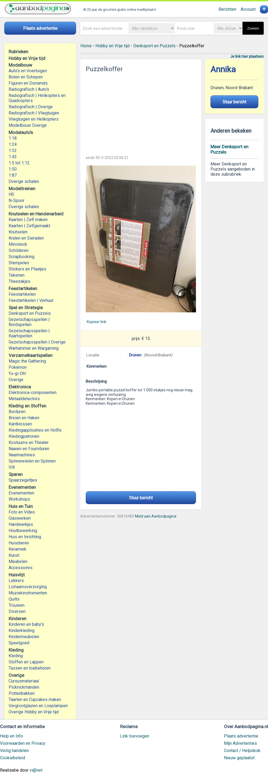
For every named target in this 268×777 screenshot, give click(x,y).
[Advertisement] (141, 112)
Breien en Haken (24, 417)
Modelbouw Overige (28, 125)
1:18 (13, 138)
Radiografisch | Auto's (29, 89)
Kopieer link (96, 322)
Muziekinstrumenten (28, 592)
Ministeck (18, 244)
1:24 (13, 144)
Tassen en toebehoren (30, 668)
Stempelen (19, 262)
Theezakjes (19, 281)
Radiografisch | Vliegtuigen (34, 112)
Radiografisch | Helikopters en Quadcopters (37, 98)
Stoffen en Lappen (26, 661)
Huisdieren (19, 542)
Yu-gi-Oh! (17, 373)
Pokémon (18, 367)
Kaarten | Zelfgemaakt (29, 225)
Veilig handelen (14, 750)
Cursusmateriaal (24, 681)
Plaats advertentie (241, 736)
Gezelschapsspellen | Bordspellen (29, 322)
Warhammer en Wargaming (34, 348)
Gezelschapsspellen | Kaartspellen (29, 333)
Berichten (227, 9)
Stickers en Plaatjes (27, 269)
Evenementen (21, 493)
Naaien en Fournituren (29, 448)
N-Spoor (16, 200)
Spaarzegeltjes (23, 480)
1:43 (13, 156)
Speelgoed (19, 642)
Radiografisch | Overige (31, 106)
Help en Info (11, 736)
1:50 (13, 169)
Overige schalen (24, 181)
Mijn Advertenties (240, 743)
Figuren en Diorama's (28, 83)
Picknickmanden (24, 687)
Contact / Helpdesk (242, 750)
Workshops (19, 499)
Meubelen (18, 561)
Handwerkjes (21, 524)
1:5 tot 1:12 (19, 162)
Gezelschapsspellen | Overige (37, 342)
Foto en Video (22, 512)
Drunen (135, 355)
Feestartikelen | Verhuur (31, 300)
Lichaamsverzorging (28, 586)
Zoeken (253, 28)
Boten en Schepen (26, 76)
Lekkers (16, 580)
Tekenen (16, 275)
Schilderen (18, 250)
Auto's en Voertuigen (28, 70)
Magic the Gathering (27, 361)
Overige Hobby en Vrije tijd (34, 711)
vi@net (36, 770)
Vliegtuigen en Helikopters (34, 119)
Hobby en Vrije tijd (112, 45)
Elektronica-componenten (32, 392)
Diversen (17, 611)
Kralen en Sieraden (26, 238)
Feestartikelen (22, 294)
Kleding (16, 655)
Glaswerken (20, 518)
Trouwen (16, 605)
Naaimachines (22, 454)
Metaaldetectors (24, 398)
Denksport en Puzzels (30, 313)
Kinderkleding (21, 630)
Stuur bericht (141, 497)
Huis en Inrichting (25, 536)
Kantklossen (20, 424)
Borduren (17, 411)
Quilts (14, 599)
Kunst (14, 555)
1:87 (13, 175)
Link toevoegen (134, 736)
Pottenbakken (22, 693)
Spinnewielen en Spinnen (32, 461)
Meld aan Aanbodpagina (155, 516)
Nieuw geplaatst (239, 757)
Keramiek (17, 549)
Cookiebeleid (12, 757)
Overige (16, 379)
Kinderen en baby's (26, 624)
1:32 (13, 150)
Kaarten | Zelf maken (28, 219)
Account (248, 9)
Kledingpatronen (24, 436)
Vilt (12, 467)
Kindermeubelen (24, 636)
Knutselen (18, 231)
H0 (11, 194)
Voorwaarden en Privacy (22, 743)
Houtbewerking (23, 530)
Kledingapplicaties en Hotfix (35, 430)
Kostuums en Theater (29, 442)
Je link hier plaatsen (247, 56)
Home (86, 45)
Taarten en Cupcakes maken (35, 699)
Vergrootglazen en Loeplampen (38, 705)
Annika (223, 69)
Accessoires (21, 567)
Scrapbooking (21, 256)
